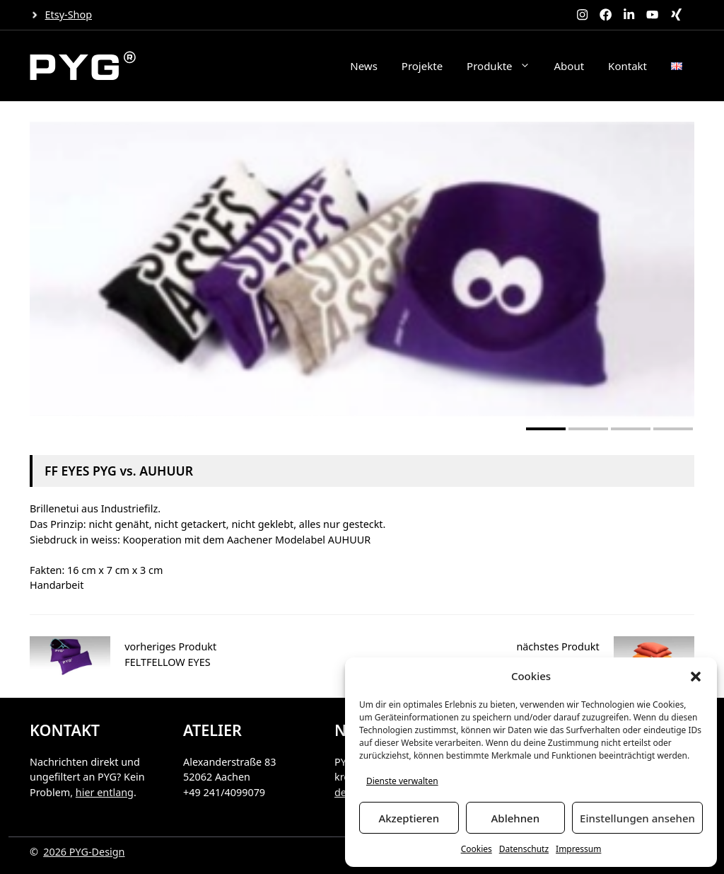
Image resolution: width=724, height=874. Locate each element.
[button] (696, 676)
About (569, 66)
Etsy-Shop (68, 14)
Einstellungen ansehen (637, 818)
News (364, 66)
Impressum (578, 849)
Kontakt (627, 66)
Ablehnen (515, 818)
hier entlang (105, 792)
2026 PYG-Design (83, 851)
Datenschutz (524, 849)
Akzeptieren (408, 818)
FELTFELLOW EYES (167, 662)
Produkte (504, 66)
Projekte (422, 66)
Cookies (476, 849)
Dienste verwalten (402, 781)
